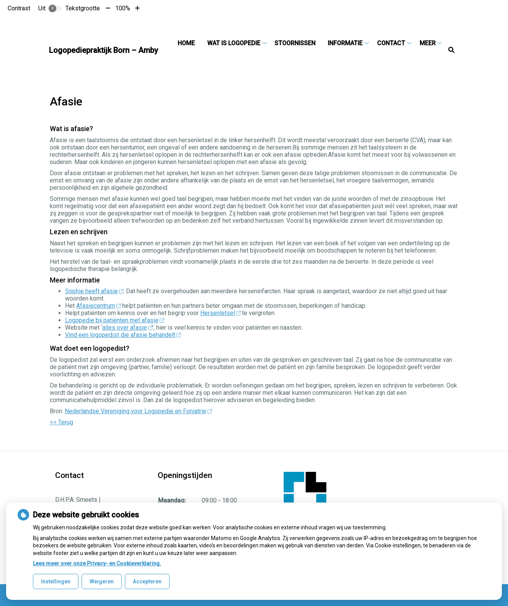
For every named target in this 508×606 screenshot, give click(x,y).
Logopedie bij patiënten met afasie (114, 320)
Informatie (345, 43)
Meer (428, 43)
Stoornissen (294, 43)
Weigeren (102, 581)
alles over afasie (127, 327)
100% (122, 8)
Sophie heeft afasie (94, 291)
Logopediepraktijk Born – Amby (103, 50)
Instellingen (55, 581)
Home (186, 43)
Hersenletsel (220, 313)
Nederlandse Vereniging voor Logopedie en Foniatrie (138, 411)
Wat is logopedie (233, 43)
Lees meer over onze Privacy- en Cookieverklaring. (97, 563)
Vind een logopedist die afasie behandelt (123, 334)
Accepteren (147, 581)
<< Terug (61, 422)
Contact (391, 43)
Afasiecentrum (98, 305)
